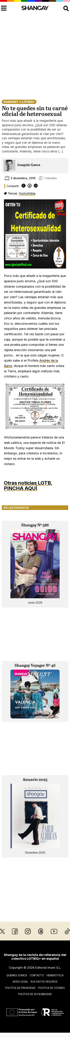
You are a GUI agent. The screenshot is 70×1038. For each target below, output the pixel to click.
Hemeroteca (55, 975)
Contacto (37, 975)
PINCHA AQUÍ (20, 488)
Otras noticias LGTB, (28, 483)
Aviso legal (20, 981)
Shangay (11, 102)
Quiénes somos (16, 975)
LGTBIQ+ (28, 102)
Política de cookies (51, 987)
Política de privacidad (20, 987)
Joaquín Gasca (28, 165)
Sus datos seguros (44, 981)
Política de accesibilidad (35, 994)
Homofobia (27, 193)
